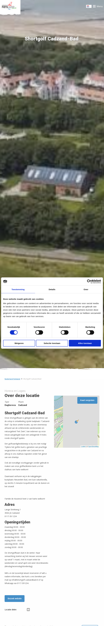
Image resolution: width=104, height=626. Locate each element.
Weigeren (19, 343)
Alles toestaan (85, 343)
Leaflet (83, 446)
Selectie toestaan (52, 343)
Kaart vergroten (87, 400)
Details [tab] (52, 289)
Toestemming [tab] (18, 289)
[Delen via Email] (28, 610)
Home (10, 6)
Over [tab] (86, 289)
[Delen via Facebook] (19, 610)
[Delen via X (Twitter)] (24, 610)
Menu (100, 6)
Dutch (89, 6)
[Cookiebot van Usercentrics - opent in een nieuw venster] (89, 281)
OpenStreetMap (93, 446)
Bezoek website (15, 598)
